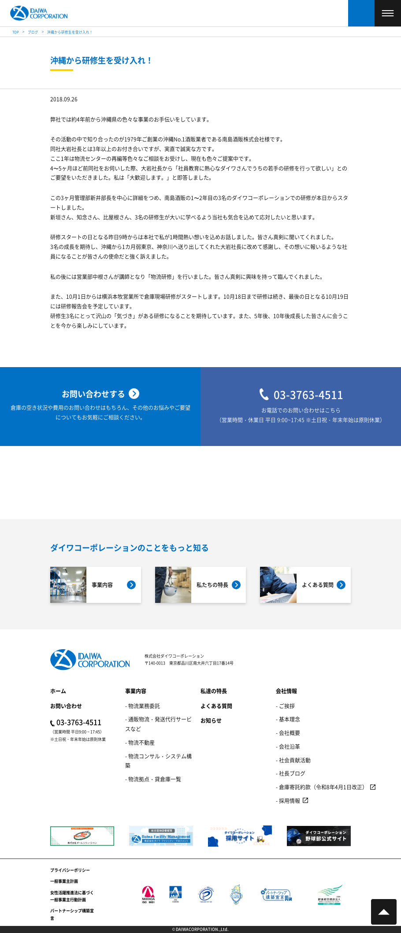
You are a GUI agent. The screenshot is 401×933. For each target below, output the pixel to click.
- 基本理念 (288, 719)
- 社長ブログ (290, 773)
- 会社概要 (288, 732)
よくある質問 (216, 706)
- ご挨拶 (285, 706)
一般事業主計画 (64, 881)
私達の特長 (213, 691)
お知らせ (211, 720)
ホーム (58, 691)
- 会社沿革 (288, 746)
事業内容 (135, 691)
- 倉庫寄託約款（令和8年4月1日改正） (322, 787)
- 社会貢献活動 (293, 760)
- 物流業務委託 (142, 706)
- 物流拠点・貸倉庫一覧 (153, 779)
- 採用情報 (288, 800)
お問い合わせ (66, 706)
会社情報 (286, 691)
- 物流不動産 (140, 742)
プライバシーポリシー (70, 870)
